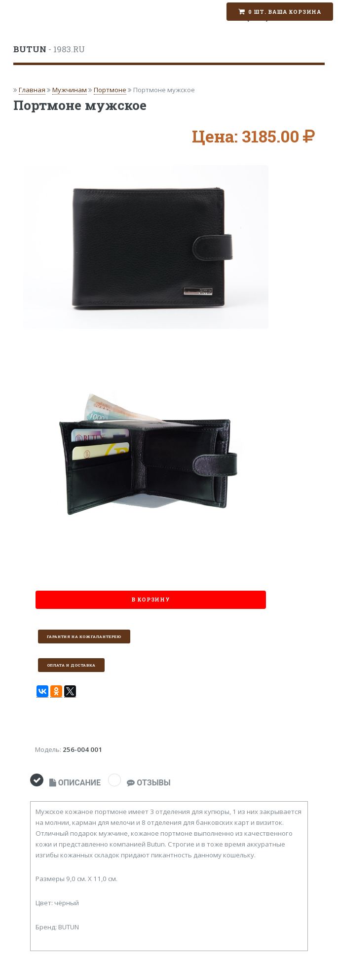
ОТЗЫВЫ (148, 782)
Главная (32, 89)
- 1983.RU (49, 49)
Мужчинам (69, 89)
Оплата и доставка (71, 665)
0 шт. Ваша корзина (284, 11)
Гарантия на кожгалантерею (84, 636)
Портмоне (110, 89)
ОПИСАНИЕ (75, 782)
